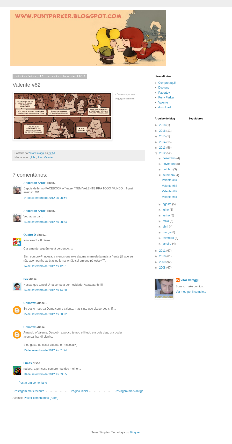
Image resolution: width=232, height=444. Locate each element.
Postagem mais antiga (129, 391)
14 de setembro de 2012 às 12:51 (45, 266)
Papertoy (164, 92)
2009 (163, 262)
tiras (39, 157)
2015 (163, 136)
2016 (163, 130)
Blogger (135, 432)
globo (33, 157)
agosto (167, 204)
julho (166, 209)
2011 (163, 250)
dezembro (169, 158)
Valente (48, 157)
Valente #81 (169, 197)
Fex (26, 279)
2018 (163, 125)
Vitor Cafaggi (189, 280)
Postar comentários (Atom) (41, 398)
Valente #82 (169, 191)
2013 (163, 147)
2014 (163, 142)
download (164, 107)
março (167, 232)
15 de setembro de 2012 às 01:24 (45, 350)
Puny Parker (166, 97)
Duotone (163, 87)
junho (167, 215)
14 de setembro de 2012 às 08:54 (45, 198)
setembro (169, 175)
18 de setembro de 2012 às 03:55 (45, 374)
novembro (169, 164)
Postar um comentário (33, 382)
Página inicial (79, 391)
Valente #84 (169, 180)
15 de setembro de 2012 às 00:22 (45, 314)
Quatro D (29, 234)
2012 (163, 153)
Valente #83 (169, 185)
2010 (163, 256)
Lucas (27, 363)
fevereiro (169, 238)
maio (166, 221)
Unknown (29, 303)
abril (166, 226)
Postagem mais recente (29, 391)
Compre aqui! (167, 82)
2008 (163, 267)
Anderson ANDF (34, 183)
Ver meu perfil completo (191, 291)
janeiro (167, 243)
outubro (168, 169)
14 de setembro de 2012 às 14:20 (45, 290)
